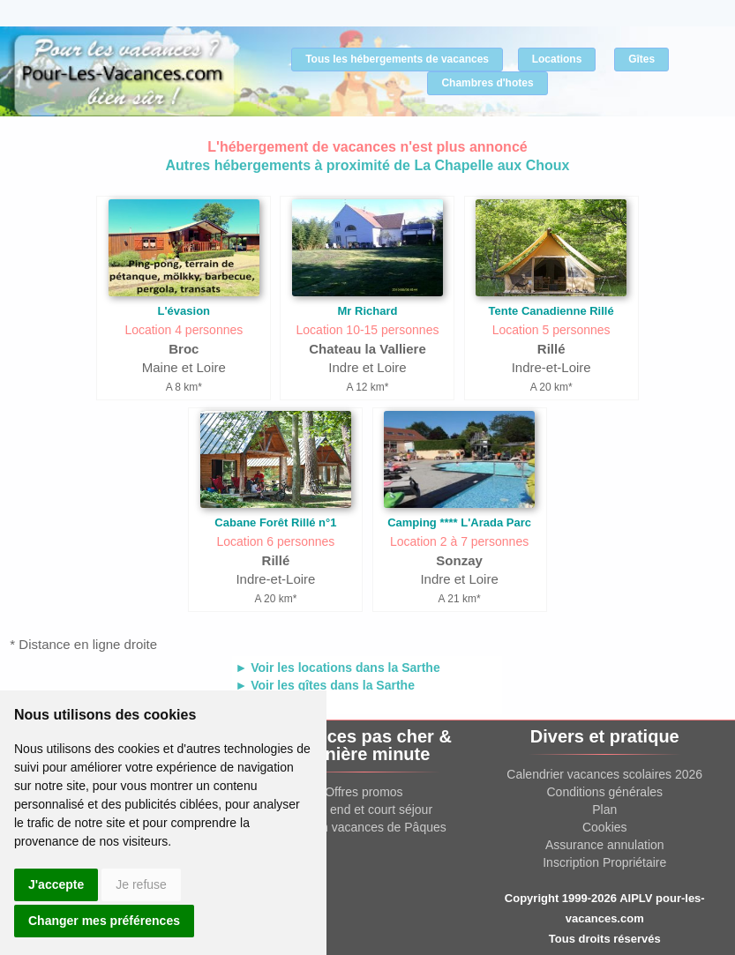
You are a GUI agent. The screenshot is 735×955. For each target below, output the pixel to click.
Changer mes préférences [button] (104, 921)
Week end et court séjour (364, 809)
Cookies (604, 827)
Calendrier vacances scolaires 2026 (604, 774)
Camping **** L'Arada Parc (459, 522)
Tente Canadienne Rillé (551, 310)
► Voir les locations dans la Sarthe (337, 667)
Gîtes (641, 59)
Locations (557, 59)
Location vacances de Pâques (363, 827)
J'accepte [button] (56, 884)
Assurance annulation (604, 845)
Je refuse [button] (141, 884)
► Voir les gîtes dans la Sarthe (324, 685)
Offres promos (363, 792)
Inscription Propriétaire (604, 862)
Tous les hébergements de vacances (397, 59)
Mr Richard (368, 310)
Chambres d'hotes (487, 83)
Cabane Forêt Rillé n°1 (275, 522)
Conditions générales (605, 792)
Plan (604, 809)
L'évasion (184, 310)
